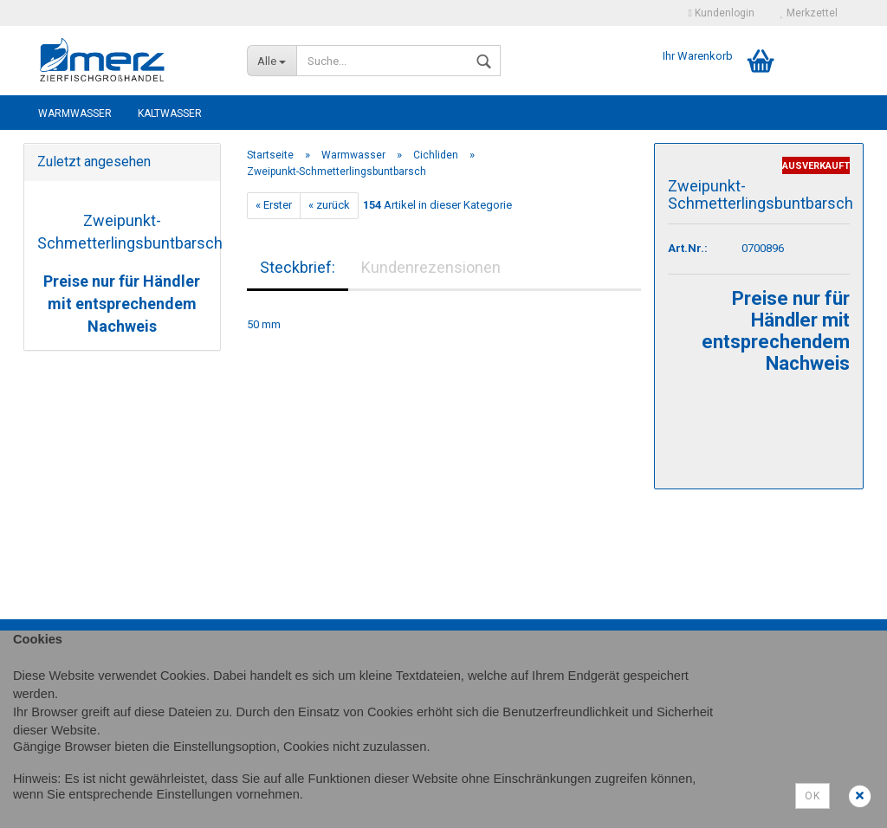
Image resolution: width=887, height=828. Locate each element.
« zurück (329, 204)
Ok (812, 796)
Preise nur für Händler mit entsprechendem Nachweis (121, 303)
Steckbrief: (297, 267)
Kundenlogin (721, 13)
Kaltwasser (170, 113)
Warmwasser (75, 113)
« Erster (274, 204)
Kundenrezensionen (431, 267)
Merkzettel (809, 13)
